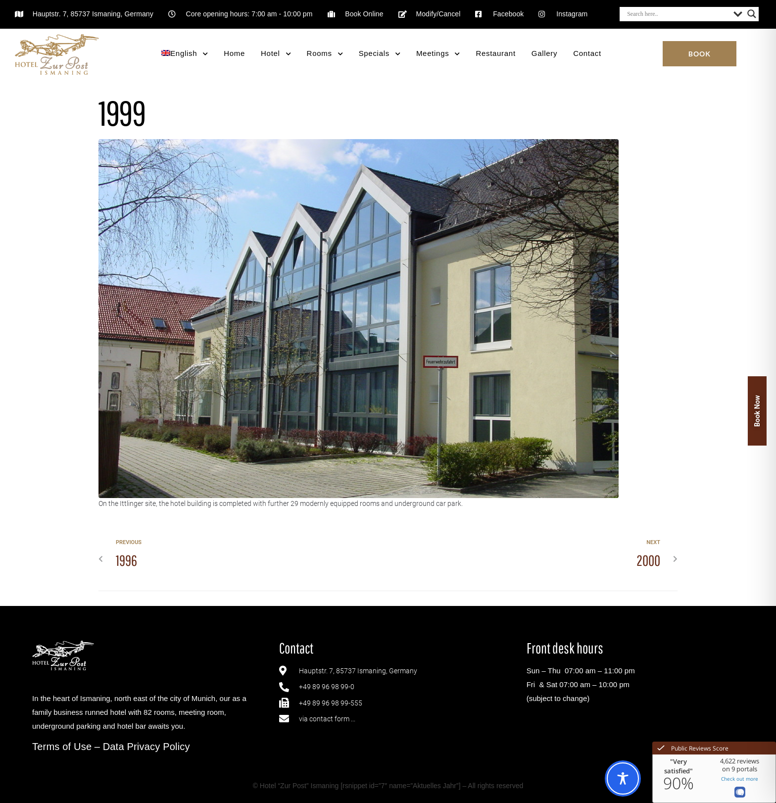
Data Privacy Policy (146, 746)
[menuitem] (184, 53)
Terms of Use (62, 746)
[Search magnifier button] (752, 14)
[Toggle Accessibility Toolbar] (623, 778)
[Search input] (677, 14)
